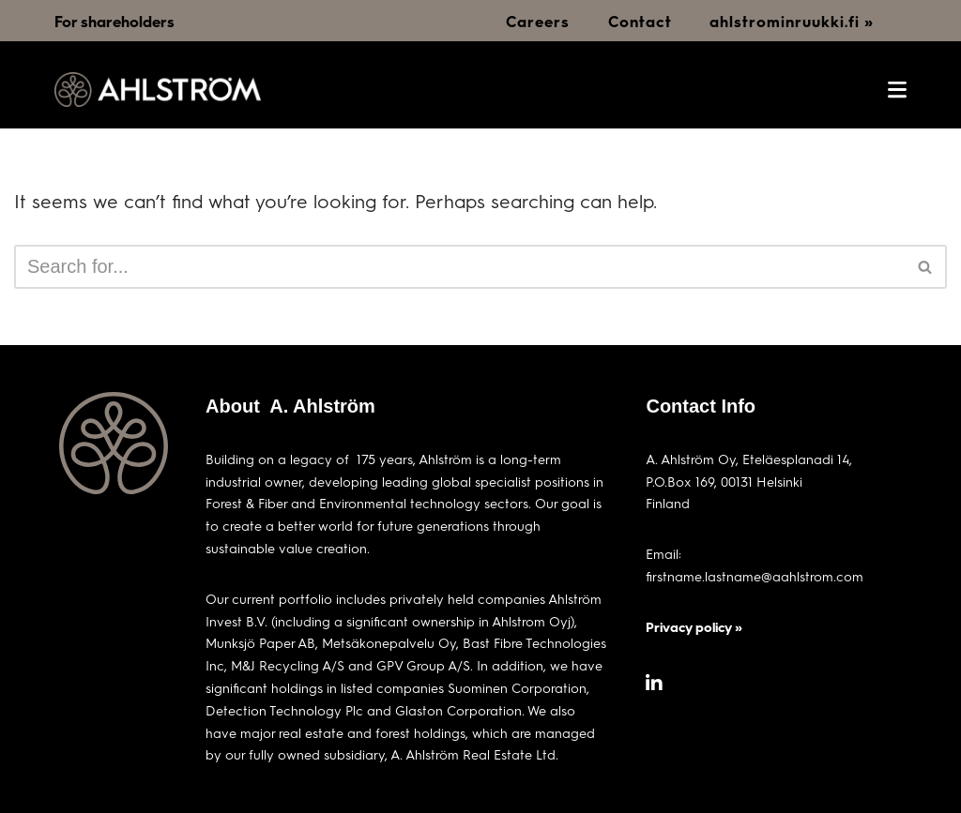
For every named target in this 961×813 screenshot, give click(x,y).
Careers (538, 21)
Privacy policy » (694, 627)
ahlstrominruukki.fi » (791, 21)
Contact (640, 21)
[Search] (459, 267)
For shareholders (114, 21)
